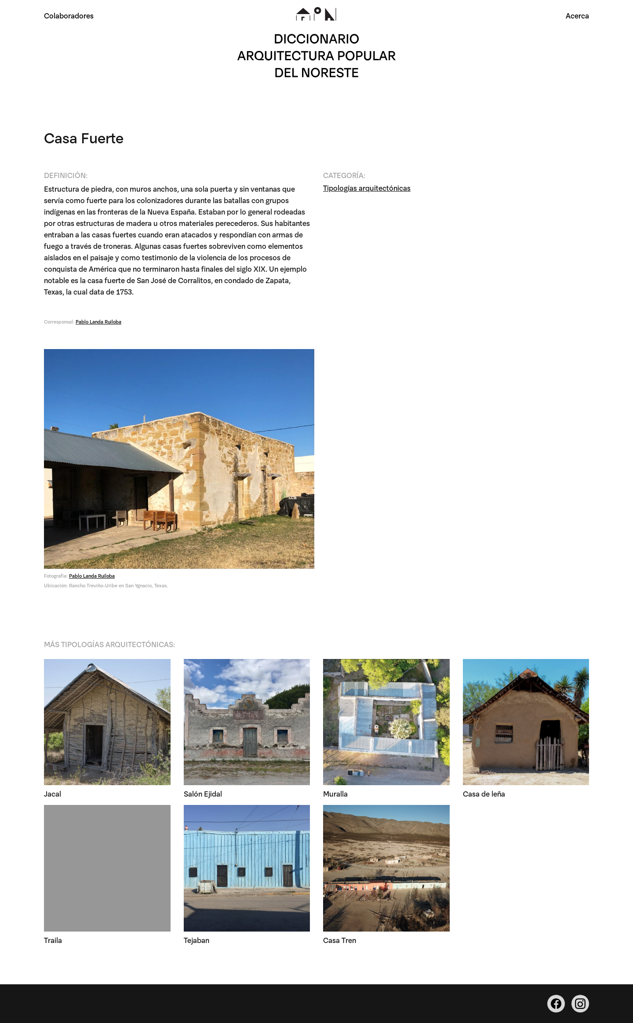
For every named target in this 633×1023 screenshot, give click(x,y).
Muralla (335, 794)
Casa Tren (339, 940)
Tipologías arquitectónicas (367, 188)
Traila (53, 940)
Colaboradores (69, 15)
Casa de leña (484, 794)
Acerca (577, 15)
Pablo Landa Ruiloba (98, 322)
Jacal (52, 794)
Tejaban (196, 940)
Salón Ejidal (203, 794)
